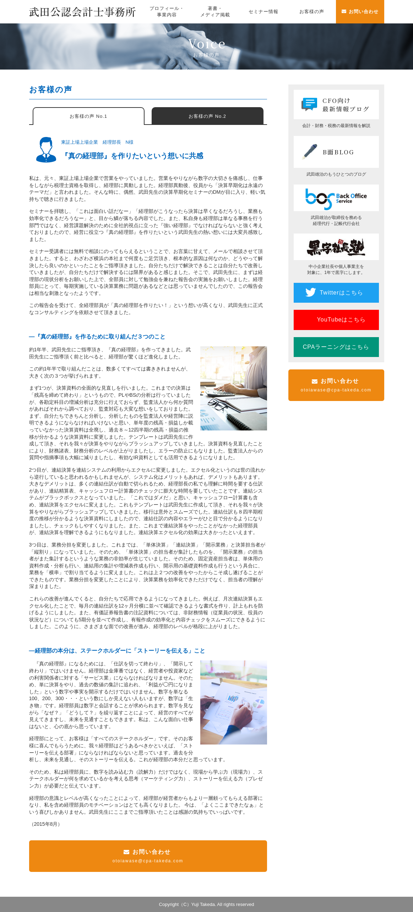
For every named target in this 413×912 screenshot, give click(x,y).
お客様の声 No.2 (207, 116)
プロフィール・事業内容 (167, 11)
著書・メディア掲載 (215, 11)
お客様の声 (311, 11)
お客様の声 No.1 (88, 116)
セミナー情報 (263, 11)
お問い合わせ (364, 11)
